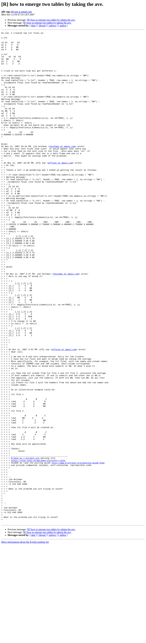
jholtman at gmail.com (62, 169)
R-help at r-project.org (25, 543)
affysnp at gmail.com (21, 11)
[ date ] (33, 25)
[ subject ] (52, 25)
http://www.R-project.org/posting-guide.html (78, 549)
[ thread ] (42, 25)
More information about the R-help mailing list (25, 640)
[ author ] (63, 25)
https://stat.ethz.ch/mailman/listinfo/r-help (38, 546)
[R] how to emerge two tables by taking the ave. (51, 20)
